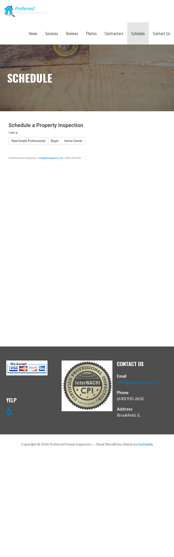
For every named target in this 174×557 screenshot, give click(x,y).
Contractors (114, 33)
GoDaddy (145, 444)
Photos (91, 33)
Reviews (72, 33)
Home (33, 33)
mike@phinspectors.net (137, 382)
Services (51, 33)
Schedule (138, 33)
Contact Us (161, 33)
